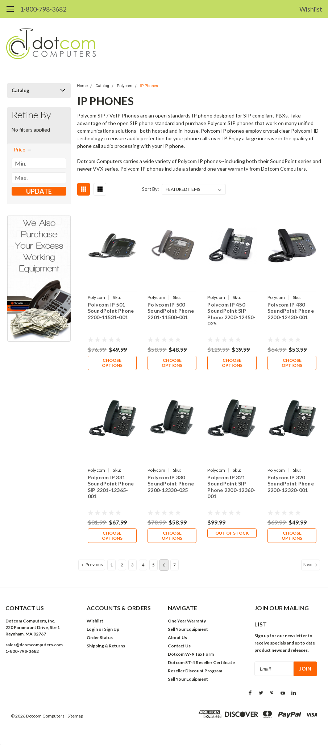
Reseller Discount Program (195, 670)
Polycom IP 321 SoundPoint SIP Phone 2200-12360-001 (231, 487)
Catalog (20, 90)
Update (39, 191)
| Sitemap (74, 716)
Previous (91, 564)
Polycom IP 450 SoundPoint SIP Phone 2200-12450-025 (231, 314)
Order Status (100, 637)
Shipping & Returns (106, 645)
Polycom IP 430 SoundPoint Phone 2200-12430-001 (290, 310)
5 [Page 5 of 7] (153, 565)
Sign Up (111, 629)
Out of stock (232, 533)
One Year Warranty (187, 621)
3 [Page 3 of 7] (132, 565)
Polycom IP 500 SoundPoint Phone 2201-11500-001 (171, 310)
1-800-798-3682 (43, 9)
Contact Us (179, 645)
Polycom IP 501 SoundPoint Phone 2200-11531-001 (111, 310)
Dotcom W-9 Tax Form (191, 654)
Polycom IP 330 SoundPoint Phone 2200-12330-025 (171, 483)
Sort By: (150, 189)
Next (311, 564)
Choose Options (112, 362)
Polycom (125, 86)
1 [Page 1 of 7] (111, 565)
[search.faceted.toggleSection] (23, 149)
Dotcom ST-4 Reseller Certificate (201, 662)
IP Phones (149, 86)
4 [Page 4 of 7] (143, 565)
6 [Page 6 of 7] (164, 565)
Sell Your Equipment (188, 629)
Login (92, 629)
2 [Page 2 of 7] (122, 565)
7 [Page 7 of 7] (174, 565)
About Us (177, 637)
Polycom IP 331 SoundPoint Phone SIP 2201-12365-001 (111, 487)
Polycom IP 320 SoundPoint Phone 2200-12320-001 (290, 483)
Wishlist (310, 9)
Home (82, 86)
